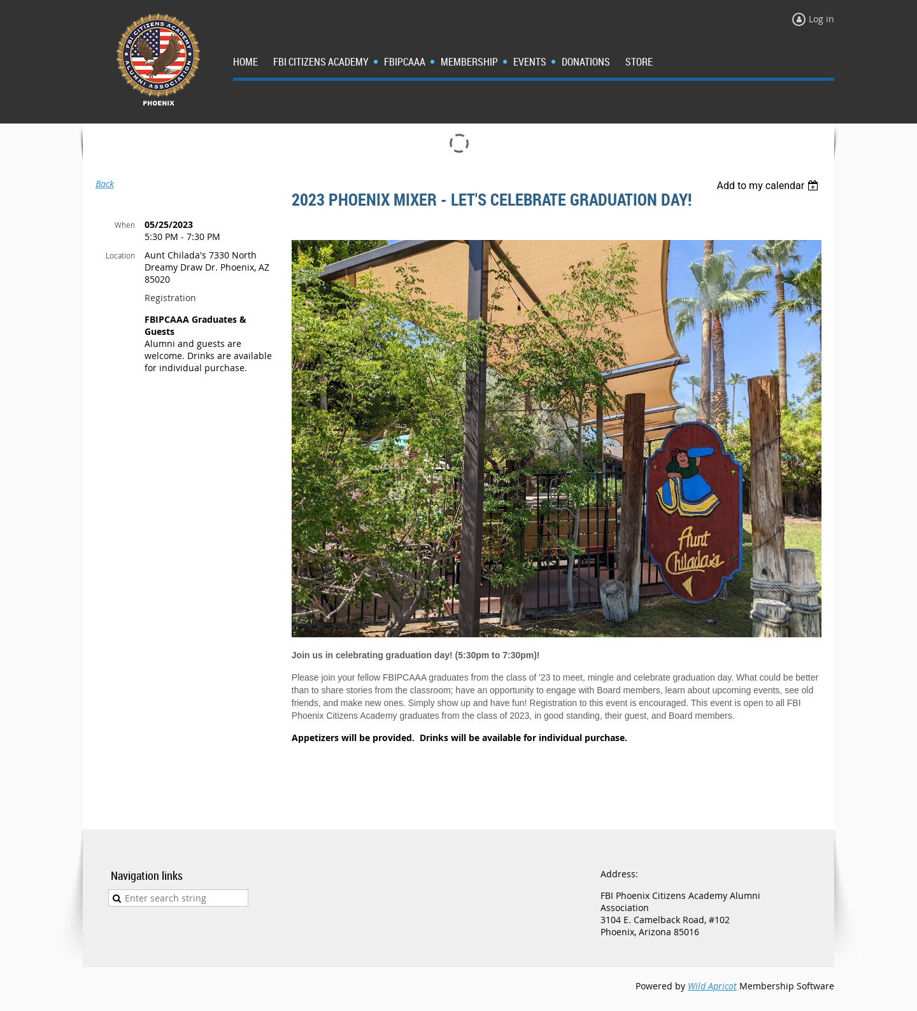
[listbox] (768, 186)
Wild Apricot (712, 986)
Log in (821, 19)
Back (105, 184)
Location (120, 255)
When (125, 225)
